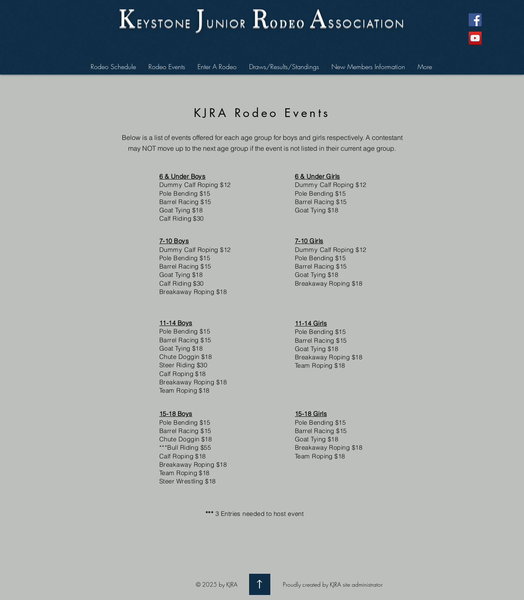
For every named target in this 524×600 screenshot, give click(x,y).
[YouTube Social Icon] (475, 38)
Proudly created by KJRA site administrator (333, 584)
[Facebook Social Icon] (475, 19)
